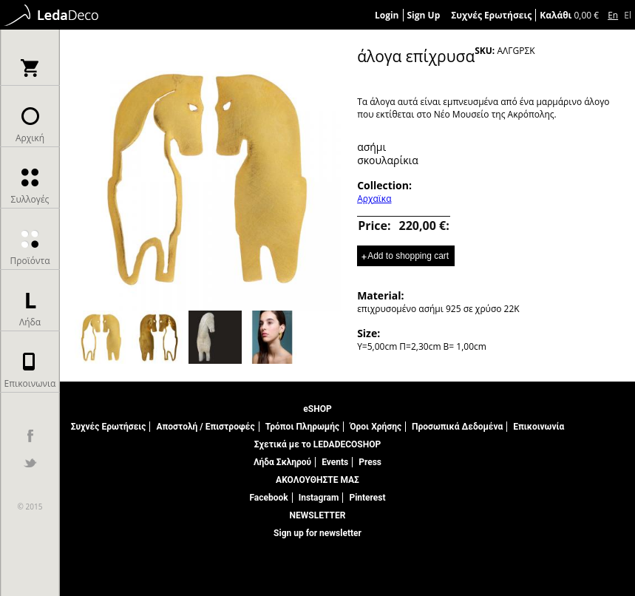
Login (387, 15)
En (613, 15)
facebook (30, 436)
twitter (30, 462)
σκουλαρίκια (387, 160)
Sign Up (424, 15)
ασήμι (371, 147)
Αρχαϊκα (374, 198)
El (627, 15)
